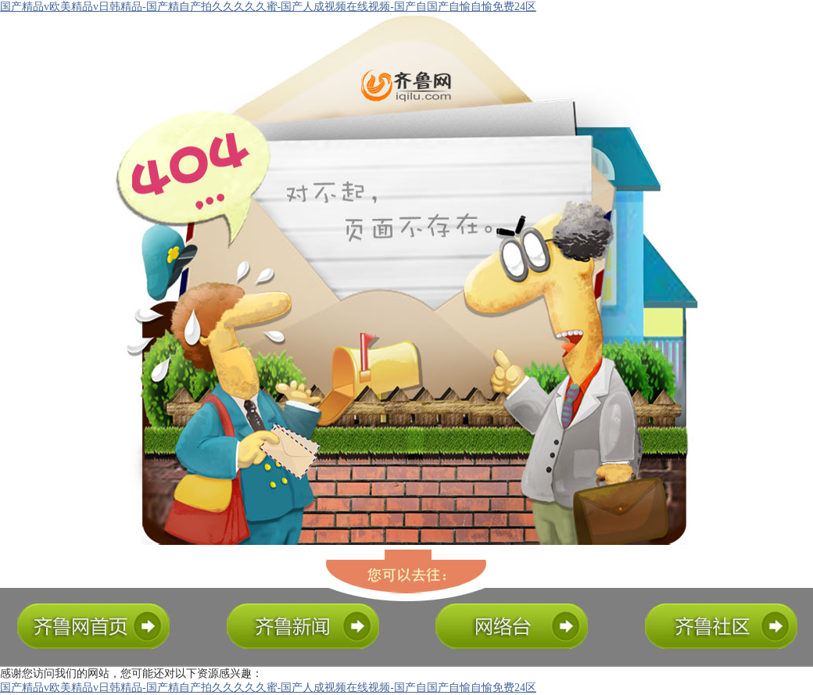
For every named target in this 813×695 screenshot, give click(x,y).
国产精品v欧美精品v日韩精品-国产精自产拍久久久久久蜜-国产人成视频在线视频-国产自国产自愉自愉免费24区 (268, 7)
